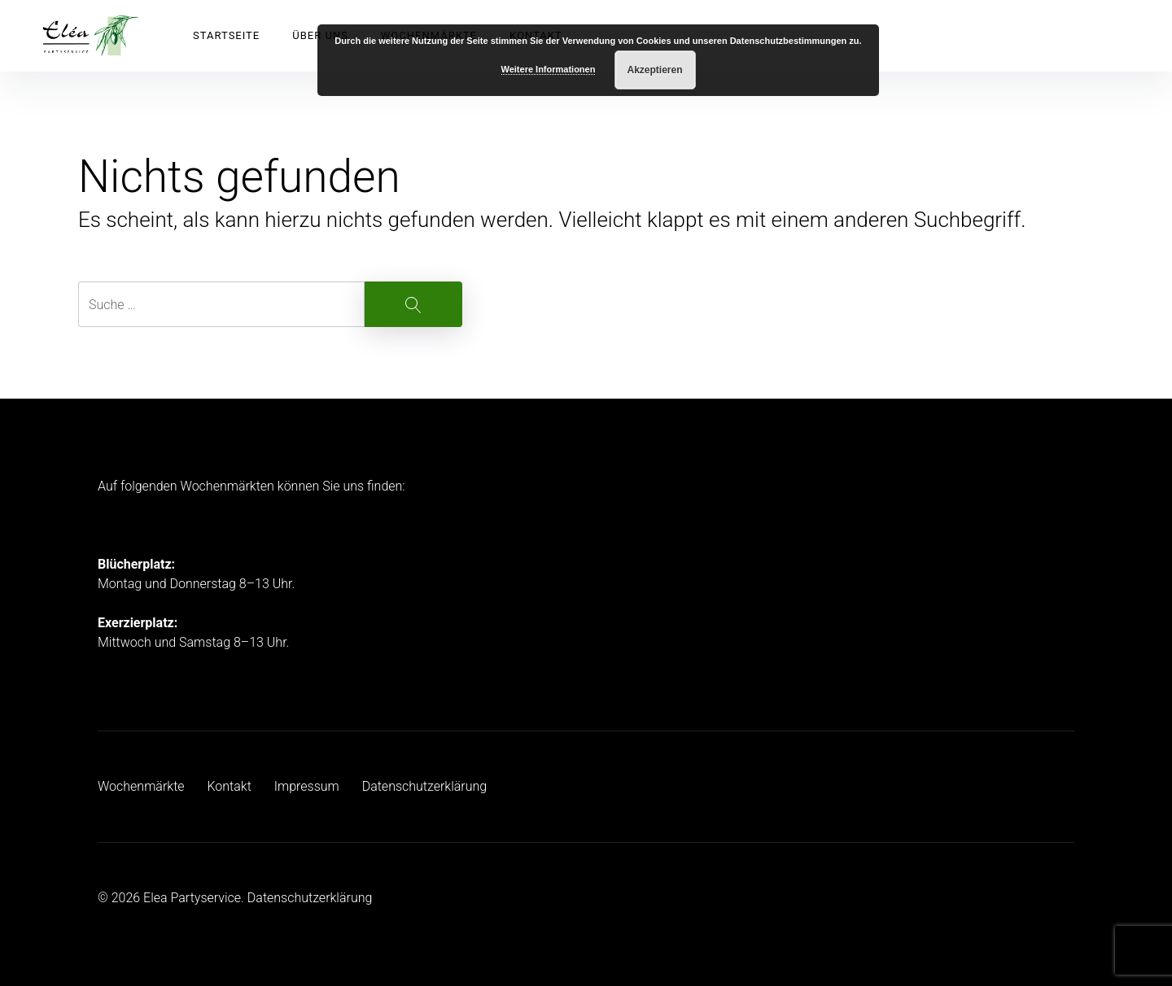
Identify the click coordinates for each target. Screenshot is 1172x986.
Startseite (226, 35)
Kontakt (229, 786)
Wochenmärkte (141, 786)
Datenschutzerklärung (425, 786)
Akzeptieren (654, 70)
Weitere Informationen (548, 69)
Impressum (306, 786)
